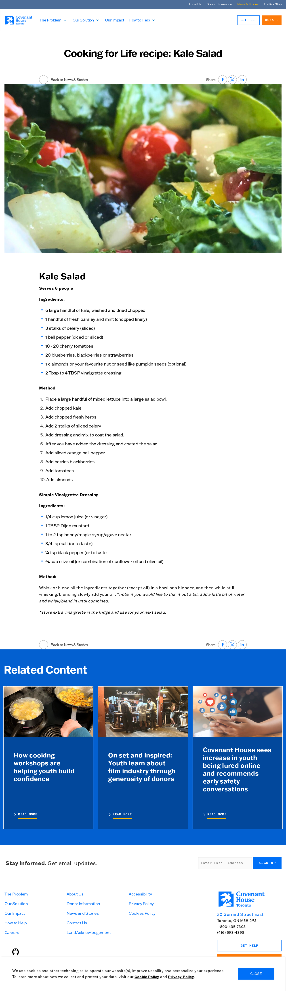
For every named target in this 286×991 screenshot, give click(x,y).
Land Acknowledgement (89, 932)
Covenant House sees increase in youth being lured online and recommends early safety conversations (237, 769)
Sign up (267, 863)
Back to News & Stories (63, 79)
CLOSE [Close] (256, 974)
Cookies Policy (142, 913)
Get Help (248, 20)
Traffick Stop (273, 4)
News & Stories (247, 4)
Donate (271, 20)
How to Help (140, 20)
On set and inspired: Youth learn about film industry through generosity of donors (142, 767)
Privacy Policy (141, 903)
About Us (195, 4)
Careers (11, 932)
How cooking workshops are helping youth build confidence (44, 767)
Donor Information (219, 4)
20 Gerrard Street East (240, 914)
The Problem (52, 20)
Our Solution (84, 20)
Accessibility (140, 894)
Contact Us (77, 922)
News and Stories (83, 913)
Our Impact (116, 20)
